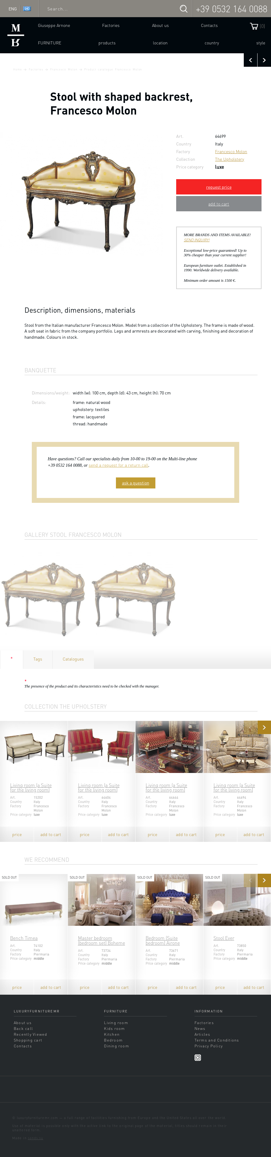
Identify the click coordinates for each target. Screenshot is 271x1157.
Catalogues (73, 658)
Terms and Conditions (217, 1040)
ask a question (135, 482)
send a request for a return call (118, 465)
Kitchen (112, 1034)
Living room (116, 1022)
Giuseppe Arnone (54, 25)
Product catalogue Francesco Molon (113, 69)
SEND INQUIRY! (197, 239)
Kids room (114, 1028)
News (200, 1028)
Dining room (116, 1045)
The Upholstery (229, 159)
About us (160, 25)
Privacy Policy (209, 1045)
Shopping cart (28, 1040)
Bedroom (113, 1040)
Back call (23, 1028)
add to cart (218, 203)
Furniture (49, 42)
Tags (37, 658)
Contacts (209, 25)
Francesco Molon (63, 69)
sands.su (35, 1138)
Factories (111, 25)
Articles (202, 1034)
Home (17, 69)
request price (219, 187)
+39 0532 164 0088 (231, 8)
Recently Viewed (30, 1034)
